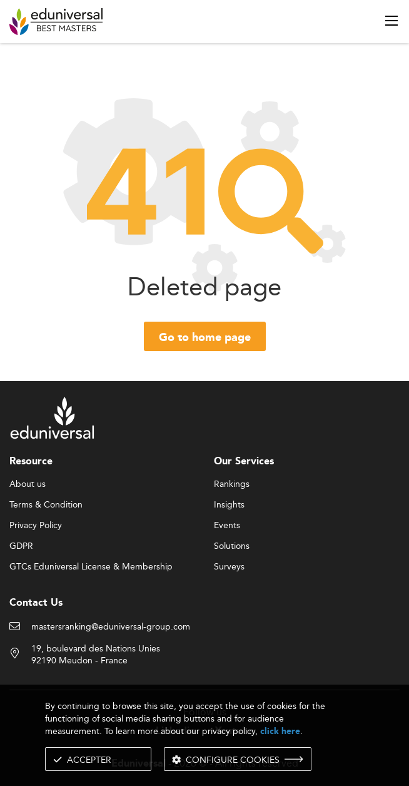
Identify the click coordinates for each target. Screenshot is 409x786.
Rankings (232, 484)
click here (280, 731)
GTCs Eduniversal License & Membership (91, 567)
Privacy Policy (35, 525)
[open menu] (391, 20)
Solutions (232, 546)
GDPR (21, 546)
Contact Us (36, 603)
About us (27, 484)
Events (227, 525)
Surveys (229, 567)
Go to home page (205, 338)
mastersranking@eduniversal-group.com (110, 627)
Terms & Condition (46, 505)
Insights (229, 505)
